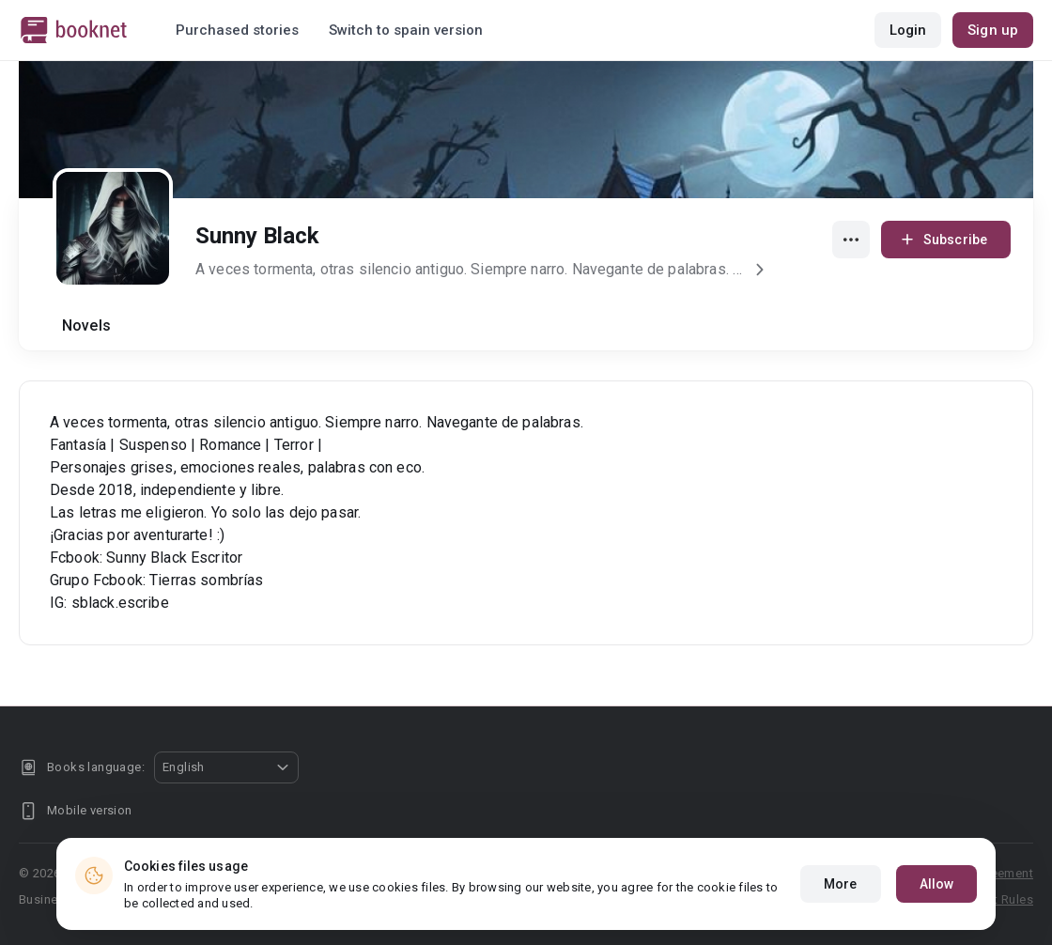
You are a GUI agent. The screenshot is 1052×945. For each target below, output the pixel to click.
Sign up (992, 30)
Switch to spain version (406, 30)
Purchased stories (237, 30)
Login (908, 30)
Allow (937, 883)
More (840, 883)
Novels (86, 325)
